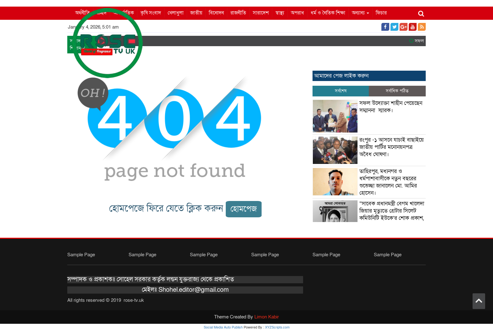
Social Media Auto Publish (223, 327)
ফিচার (381, 12)
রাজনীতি (238, 12)
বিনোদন (216, 12)
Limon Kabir (266, 317)
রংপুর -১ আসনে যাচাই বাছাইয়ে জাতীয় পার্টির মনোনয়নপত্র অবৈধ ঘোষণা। (391, 147)
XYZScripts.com (277, 327)
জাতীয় (196, 12)
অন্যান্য (360, 12)
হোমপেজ (243, 209)
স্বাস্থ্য (279, 12)
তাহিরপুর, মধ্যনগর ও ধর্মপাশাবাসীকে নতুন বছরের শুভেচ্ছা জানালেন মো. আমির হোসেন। (388, 182)
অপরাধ (297, 12)
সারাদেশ (261, 12)
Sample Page (81, 255)
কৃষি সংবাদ (151, 12)
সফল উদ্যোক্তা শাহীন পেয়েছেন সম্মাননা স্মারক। (390, 107)
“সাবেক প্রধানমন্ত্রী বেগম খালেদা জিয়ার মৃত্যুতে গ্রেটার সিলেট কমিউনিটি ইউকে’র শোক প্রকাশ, (392, 211)
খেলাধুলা (176, 12)
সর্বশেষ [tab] (340, 91)
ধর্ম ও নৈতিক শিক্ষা (328, 12)
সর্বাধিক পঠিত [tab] (397, 91)
